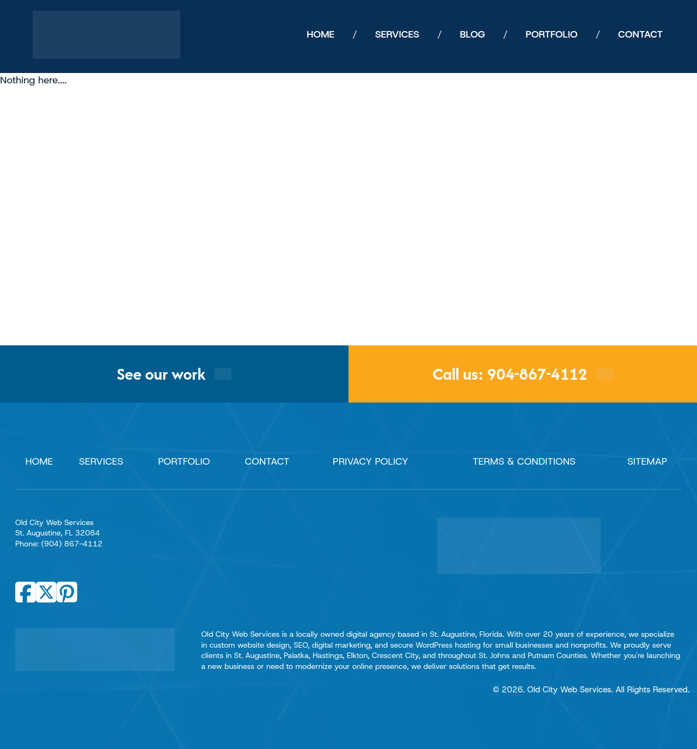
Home (39, 461)
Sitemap (647, 461)
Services (101, 461)
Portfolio (184, 461)
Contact (267, 461)
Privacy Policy (370, 461)
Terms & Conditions (524, 461)
